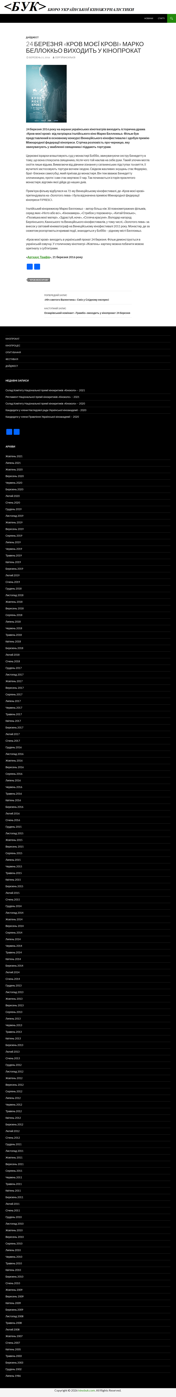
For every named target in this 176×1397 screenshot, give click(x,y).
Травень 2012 (14, 1111)
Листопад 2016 (14, 753)
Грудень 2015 (14, 826)
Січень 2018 (13, 661)
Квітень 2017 (13, 720)
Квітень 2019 (13, 562)
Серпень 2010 (14, 1243)
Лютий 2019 (13, 575)
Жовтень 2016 (14, 760)
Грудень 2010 (14, 1217)
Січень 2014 (13, 978)
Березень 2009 (14, 1309)
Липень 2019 (13, 542)
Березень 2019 (14, 568)
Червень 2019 (14, 548)
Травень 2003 (14, 1355)
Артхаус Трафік (39, 257)
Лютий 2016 (13, 813)
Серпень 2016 (14, 773)
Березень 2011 (14, 1197)
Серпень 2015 (14, 853)
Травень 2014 (14, 952)
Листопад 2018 (14, 595)
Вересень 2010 (15, 1236)
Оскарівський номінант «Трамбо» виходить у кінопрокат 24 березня (88, 310)
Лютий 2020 (13, 495)
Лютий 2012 (13, 1131)
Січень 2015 (13, 899)
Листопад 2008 (14, 1316)
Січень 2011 (13, 1210)
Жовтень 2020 (14, 469)
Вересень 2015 (15, 846)
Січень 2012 (13, 1137)
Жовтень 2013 (14, 998)
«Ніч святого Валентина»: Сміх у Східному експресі (88, 297)
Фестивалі (12, 359)
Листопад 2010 (14, 1223)
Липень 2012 (13, 1097)
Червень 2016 (14, 787)
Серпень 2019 (14, 535)
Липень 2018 (13, 621)
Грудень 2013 (14, 985)
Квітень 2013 (13, 1038)
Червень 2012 (14, 1104)
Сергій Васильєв (65, 57)
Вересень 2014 (15, 925)
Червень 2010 (14, 1256)
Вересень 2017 (15, 687)
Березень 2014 (14, 965)
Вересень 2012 (15, 1084)
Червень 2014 (14, 945)
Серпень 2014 (14, 932)
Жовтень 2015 (14, 839)
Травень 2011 (14, 1183)
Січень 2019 (13, 581)
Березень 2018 (14, 648)
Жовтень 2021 (14, 456)
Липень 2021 (13, 462)
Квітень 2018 (13, 641)
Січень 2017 (13, 740)
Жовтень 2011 (14, 1157)
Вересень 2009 (15, 1296)
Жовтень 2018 (14, 601)
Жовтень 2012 (14, 1078)
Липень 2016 (13, 780)
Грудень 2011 (14, 1144)
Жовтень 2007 (14, 1336)
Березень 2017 (14, 727)
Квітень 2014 (13, 959)
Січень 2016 (13, 820)
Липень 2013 (13, 1018)
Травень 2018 (14, 634)
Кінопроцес (13, 345)
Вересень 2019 (15, 529)
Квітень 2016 (13, 800)
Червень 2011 (14, 1177)
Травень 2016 (14, 793)
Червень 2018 (14, 628)
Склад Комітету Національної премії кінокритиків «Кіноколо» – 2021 (45, 390)
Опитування (13, 352)
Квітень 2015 (13, 879)
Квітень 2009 (13, 1303)
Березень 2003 (14, 1362)
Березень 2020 (14, 489)
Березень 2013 (14, 1045)
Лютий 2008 (13, 1329)
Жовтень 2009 (14, 1289)
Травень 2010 (14, 1263)
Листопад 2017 (14, 674)
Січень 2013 (13, 1058)
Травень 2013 (14, 1031)
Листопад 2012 (14, 1071)
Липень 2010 (13, 1250)
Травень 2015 (14, 873)
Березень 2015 (14, 886)
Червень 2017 (14, 707)
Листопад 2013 (14, 992)
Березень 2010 (14, 1276)
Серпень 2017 (14, 694)
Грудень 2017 (14, 667)
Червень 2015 (14, 866)
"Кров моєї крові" (39, 280)
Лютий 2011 (13, 1203)
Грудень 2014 (14, 906)
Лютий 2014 (13, 972)
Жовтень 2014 (14, 919)
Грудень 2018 (14, 588)
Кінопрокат (12, 338)
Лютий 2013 (13, 1051)
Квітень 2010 (13, 1269)
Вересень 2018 (15, 608)
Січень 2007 (13, 1342)
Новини (148, 18)
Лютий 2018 (13, 654)
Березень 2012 (14, 1124)
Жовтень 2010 (14, 1230)
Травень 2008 (14, 1322)
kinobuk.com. (86, 1390)
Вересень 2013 (15, 1005)
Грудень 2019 (14, 509)
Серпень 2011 (14, 1170)
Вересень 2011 (15, 1164)
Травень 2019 (14, 555)
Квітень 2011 (13, 1190)
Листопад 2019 (14, 515)
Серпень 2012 (14, 1091)
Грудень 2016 (14, 747)
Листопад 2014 (14, 912)
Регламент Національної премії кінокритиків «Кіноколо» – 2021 (42, 396)
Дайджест (32, 37)
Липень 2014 (13, 939)
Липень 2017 (13, 701)
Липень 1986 (13, 1375)
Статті (161, 18)
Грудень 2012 (14, 1064)
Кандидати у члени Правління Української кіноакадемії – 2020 (42, 416)
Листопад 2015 (14, 833)
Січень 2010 (13, 1283)
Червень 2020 (14, 482)
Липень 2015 (13, 859)
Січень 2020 (13, 502)
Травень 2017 (14, 714)
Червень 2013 (14, 1025)
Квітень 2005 (13, 1349)
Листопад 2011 (14, 1150)
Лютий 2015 (13, 892)
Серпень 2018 (14, 615)
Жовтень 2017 (14, 681)
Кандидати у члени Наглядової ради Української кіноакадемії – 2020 (46, 410)
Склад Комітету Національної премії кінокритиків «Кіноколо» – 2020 (45, 403)
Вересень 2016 (15, 767)
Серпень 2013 (14, 1011)
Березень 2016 (14, 806)
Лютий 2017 (13, 734)
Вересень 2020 (15, 476)
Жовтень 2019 (14, 522)
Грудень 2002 (14, 1369)
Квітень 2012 (13, 1117)
